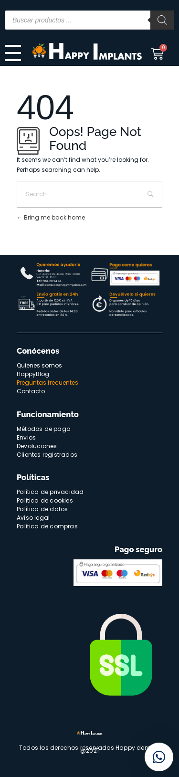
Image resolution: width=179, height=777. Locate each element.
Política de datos (42, 509)
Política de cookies (45, 500)
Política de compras (47, 526)
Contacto (31, 391)
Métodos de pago (43, 429)
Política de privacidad (50, 492)
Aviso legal (33, 518)
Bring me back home (51, 217)
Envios (26, 437)
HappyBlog (33, 374)
